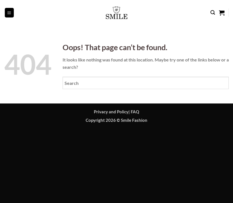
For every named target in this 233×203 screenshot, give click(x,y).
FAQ (135, 111)
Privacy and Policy (111, 111)
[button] (9, 12)
